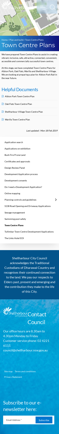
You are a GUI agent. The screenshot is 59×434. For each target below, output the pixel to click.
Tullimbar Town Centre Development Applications (29, 231)
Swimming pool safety (15, 219)
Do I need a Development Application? (23, 187)
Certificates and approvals (17, 161)
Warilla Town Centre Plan (17, 119)
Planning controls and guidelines (20, 199)
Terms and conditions (25, 371)
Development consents (16, 180)
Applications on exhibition (17, 148)
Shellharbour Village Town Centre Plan (24, 111)
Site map (8, 371)
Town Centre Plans (14, 225)
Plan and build (16, 39)
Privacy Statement (13, 377)
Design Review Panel (15, 167)
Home (5, 39)
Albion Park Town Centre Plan (19, 96)
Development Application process (21, 174)
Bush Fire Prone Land (15, 155)
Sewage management (15, 212)
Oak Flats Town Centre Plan (18, 104)
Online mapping (12, 193)
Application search (14, 142)
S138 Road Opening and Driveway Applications (28, 206)
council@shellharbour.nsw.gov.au (25, 350)
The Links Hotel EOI (14, 238)
